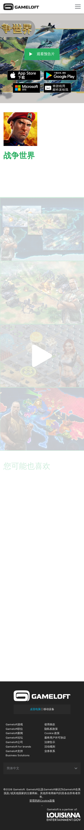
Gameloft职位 (14, 728)
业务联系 (49, 751)
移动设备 (48, 709)
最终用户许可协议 (55, 737)
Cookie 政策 (52, 733)
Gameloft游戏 (14, 724)
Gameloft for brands (18, 746)
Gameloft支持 (14, 751)
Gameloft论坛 (14, 737)
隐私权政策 (51, 728)
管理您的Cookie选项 (42, 800)
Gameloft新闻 (14, 733)
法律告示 (49, 742)
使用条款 (49, 724)
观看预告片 (42, 54)
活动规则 (49, 746)
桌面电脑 (35, 709)
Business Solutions (18, 755)
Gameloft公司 (14, 742)
